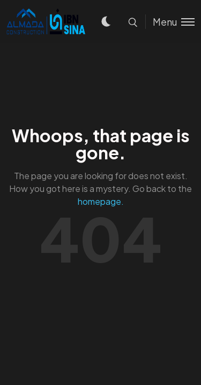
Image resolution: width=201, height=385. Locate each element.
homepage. (101, 201)
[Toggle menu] (170, 21)
